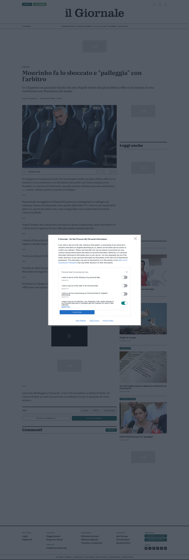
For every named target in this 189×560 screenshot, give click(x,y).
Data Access (94, 321)
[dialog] (94, 280)
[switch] (124, 277)
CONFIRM (77, 312)
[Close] (136, 239)
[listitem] (94, 272)
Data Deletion (81, 321)
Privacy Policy (108, 321)
